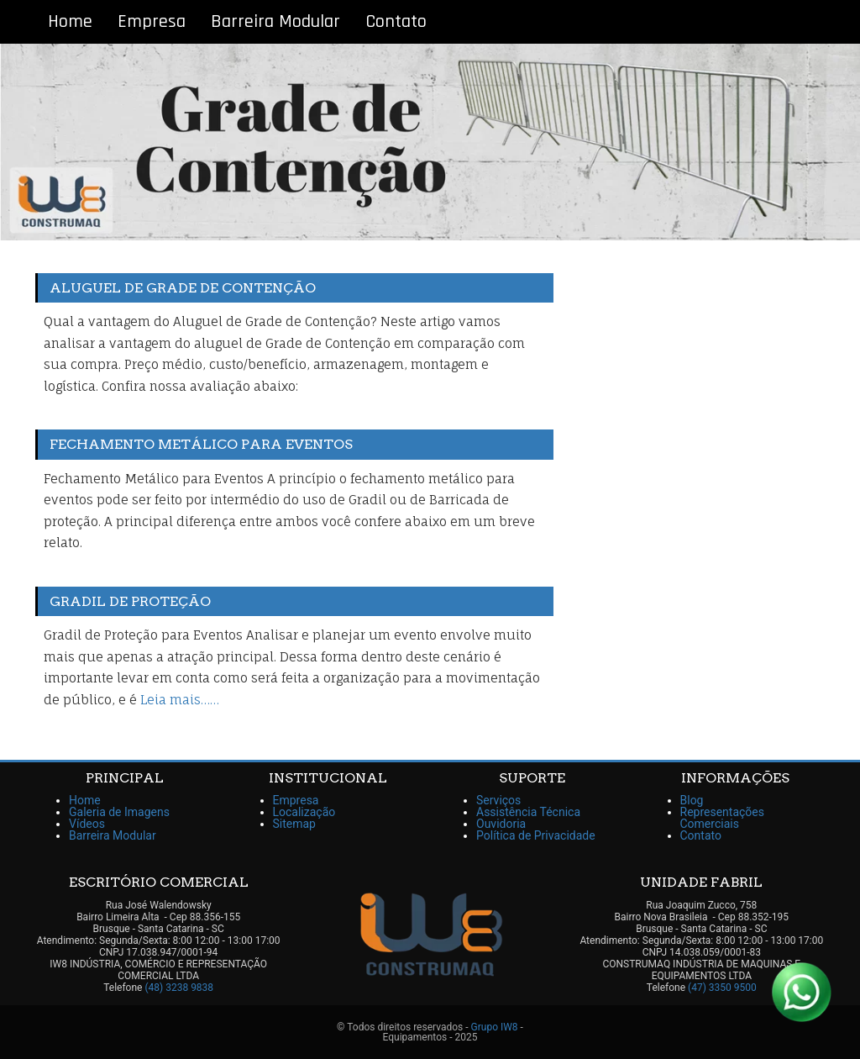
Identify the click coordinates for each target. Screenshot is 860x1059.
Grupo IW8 (494, 1027)
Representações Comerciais (722, 817)
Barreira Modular (275, 22)
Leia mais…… (179, 700)
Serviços (498, 800)
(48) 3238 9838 (178, 987)
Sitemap (294, 823)
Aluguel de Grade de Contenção (183, 288)
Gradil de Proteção (130, 601)
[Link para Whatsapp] (801, 992)
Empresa (152, 22)
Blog (692, 800)
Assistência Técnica (528, 812)
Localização (304, 812)
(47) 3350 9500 (722, 987)
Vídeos (87, 823)
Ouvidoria (501, 823)
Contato (396, 22)
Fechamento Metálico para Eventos (201, 444)
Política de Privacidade (535, 835)
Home (70, 22)
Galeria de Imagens (119, 812)
